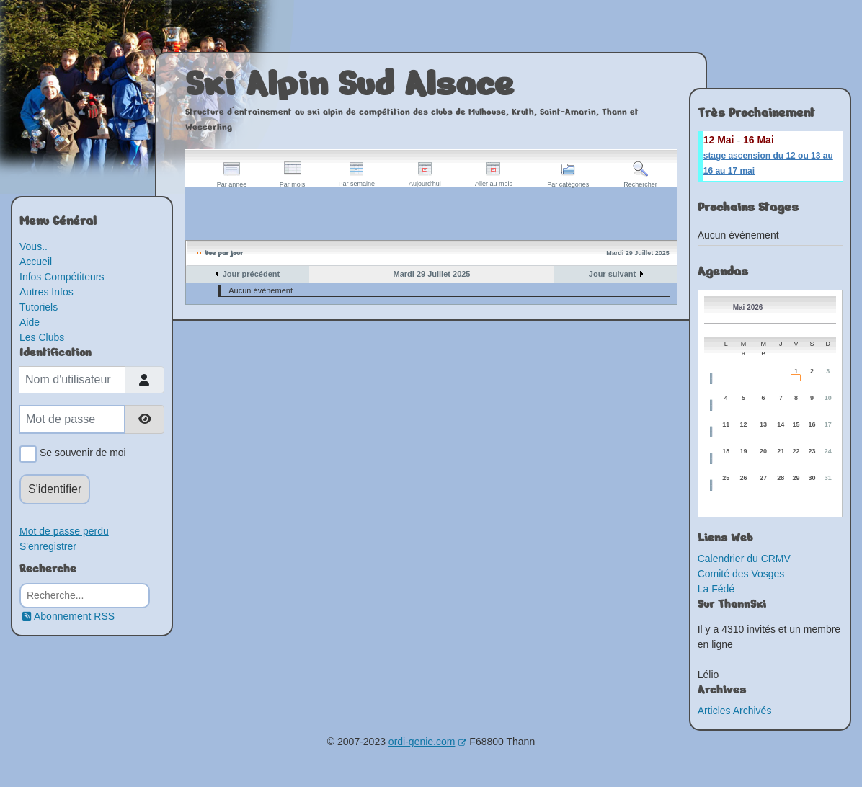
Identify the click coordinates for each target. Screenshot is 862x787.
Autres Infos (46, 292)
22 (795, 451)
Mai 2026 (748, 307)
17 (828, 424)
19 (743, 451)
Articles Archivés (735, 710)
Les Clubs (41, 337)
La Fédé (716, 589)
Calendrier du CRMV (744, 558)
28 (780, 477)
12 (743, 424)
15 (795, 424)
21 (780, 451)
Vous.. (33, 246)
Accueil (35, 261)
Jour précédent (251, 274)
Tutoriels (38, 307)
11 (725, 424)
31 (828, 477)
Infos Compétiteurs (62, 277)
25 (725, 477)
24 (828, 451)
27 (763, 477)
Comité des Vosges (741, 573)
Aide (29, 322)
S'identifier (54, 489)
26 (743, 477)
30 (811, 477)
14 (780, 424)
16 (811, 424)
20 (763, 451)
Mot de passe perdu (64, 531)
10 (828, 397)
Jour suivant (612, 274)
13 (763, 424)
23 (811, 451)
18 (725, 451)
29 (795, 477)
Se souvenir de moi (80, 454)
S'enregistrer (47, 546)
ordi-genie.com (427, 741)
